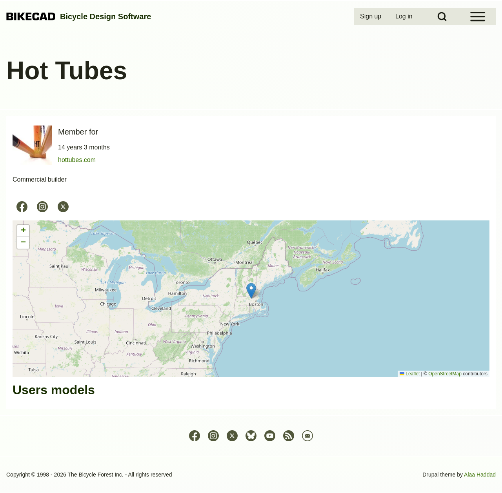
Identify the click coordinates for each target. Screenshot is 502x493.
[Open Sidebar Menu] (478, 16)
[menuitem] (371, 16)
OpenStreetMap (445, 374)
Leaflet (410, 374)
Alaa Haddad (480, 474)
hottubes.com (77, 159)
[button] (251, 291)
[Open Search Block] (442, 16)
